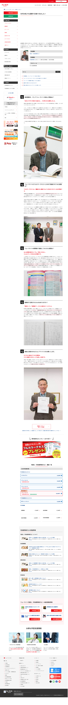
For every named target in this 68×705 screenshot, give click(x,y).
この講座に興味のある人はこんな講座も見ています (10, 103)
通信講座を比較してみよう (34, 590)
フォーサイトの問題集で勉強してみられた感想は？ (32, 80)
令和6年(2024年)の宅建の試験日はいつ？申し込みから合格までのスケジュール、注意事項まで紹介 (45, 547)
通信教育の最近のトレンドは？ (35, 584)
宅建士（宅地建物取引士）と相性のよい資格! (38, 569)
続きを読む (30, 539)
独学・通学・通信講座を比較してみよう (37, 578)
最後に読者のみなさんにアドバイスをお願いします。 (33, 85)
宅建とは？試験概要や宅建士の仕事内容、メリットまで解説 (42, 537)
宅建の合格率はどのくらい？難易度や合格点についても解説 (42, 554)
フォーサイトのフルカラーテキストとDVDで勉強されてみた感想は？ (35, 78)
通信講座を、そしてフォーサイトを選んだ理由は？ (32, 76)
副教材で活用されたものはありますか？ (30, 82)
